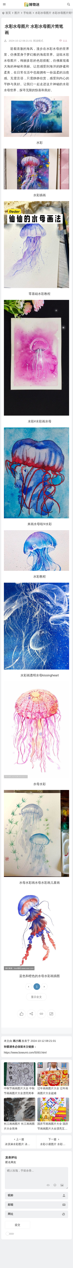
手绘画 (27, 12)
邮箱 (10, 1204)
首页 (8, 12)
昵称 (10, 1195)
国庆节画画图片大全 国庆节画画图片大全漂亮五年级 (52, 1128)
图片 (17, 12)
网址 (10, 1213)
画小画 (17, 1040)
